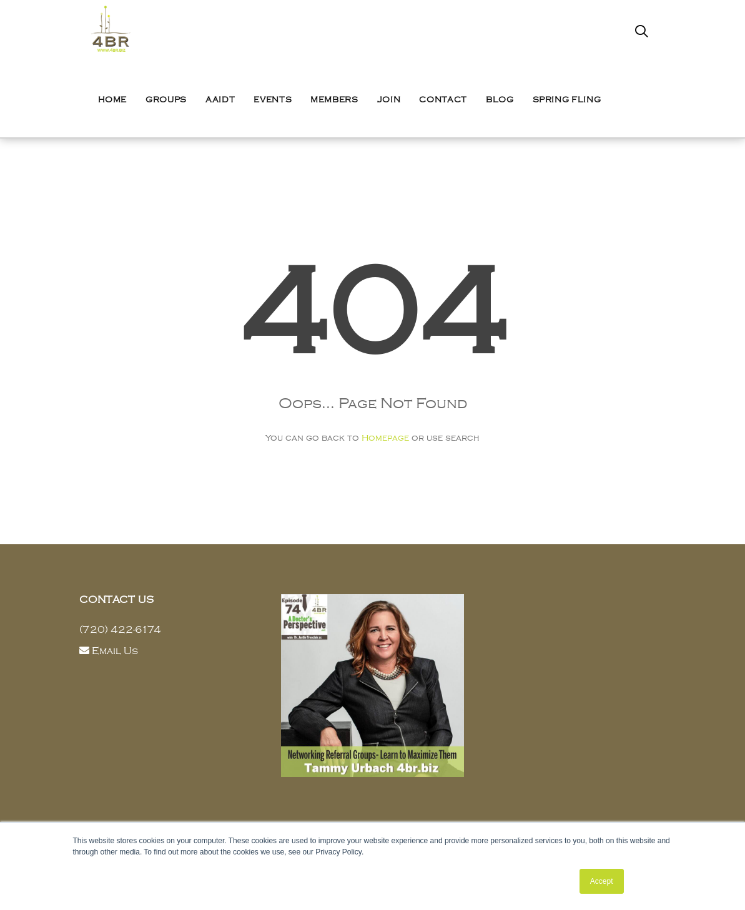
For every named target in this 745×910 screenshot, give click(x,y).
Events (273, 99)
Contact (443, 99)
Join (389, 99)
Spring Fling (567, 99)
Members (334, 99)
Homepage (385, 438)
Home (112, 99)
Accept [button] (601, 881)
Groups (166, 99)
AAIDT (220, 99)
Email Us (115, 651)
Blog (500, 99)
